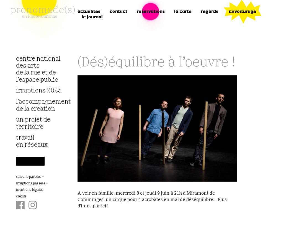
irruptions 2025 (38, 91)
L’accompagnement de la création (40, 105)
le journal (92, 17)
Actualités (89, 12)
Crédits (21, 196)
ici (103, 206)
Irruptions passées (32, 183)
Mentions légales (29, 190)
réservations (151, 12)
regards (209, 12)
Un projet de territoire (33, 123)
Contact (118, 12)
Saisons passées (30, 177)
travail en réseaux (32, 141)
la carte (183, 12)
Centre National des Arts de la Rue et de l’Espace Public (38, 69)
